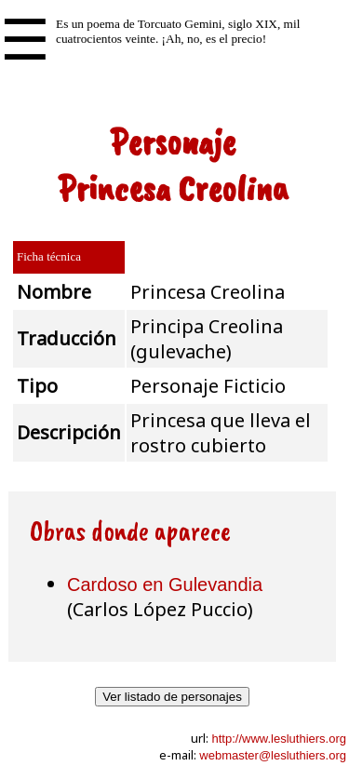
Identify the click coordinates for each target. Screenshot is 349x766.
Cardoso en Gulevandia (164, 584)
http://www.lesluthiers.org (278, 739)
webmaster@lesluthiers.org (272, 755)
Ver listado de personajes (172, 697)
